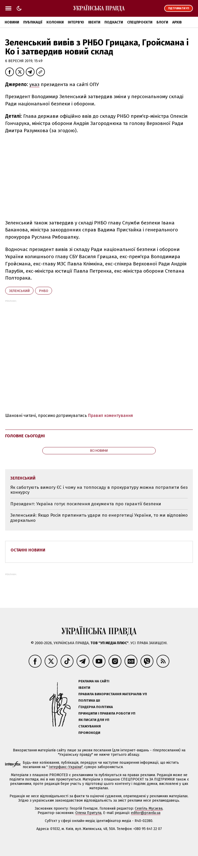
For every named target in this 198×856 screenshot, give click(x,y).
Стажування (89, 726)
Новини (12, 22)
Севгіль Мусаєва (148, 808)
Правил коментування (110, 415)
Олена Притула (88, 813)
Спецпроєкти (139, 22)
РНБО (43, 291)
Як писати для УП (93, 720)
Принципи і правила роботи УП (106, 713)
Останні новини (28, 550)
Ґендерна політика (95, 707)
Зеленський (19, 291)
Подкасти (113, 22)
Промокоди (89, 733)
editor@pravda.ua (145, 813)
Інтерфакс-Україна (65, 767)
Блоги (162, 22)
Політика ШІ (89, 700)
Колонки (55, 22)
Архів (177, 22)
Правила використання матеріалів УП (112, 694)
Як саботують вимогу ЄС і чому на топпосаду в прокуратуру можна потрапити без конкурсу (99, 490)
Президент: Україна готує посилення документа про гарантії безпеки (85, 504)
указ (34, 84)
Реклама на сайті (93, 681)
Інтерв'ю (76, 22)
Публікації (32, 22)
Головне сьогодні (25, 435)
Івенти (94, 22)
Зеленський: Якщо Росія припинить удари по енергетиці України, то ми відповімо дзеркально (99, 518)
